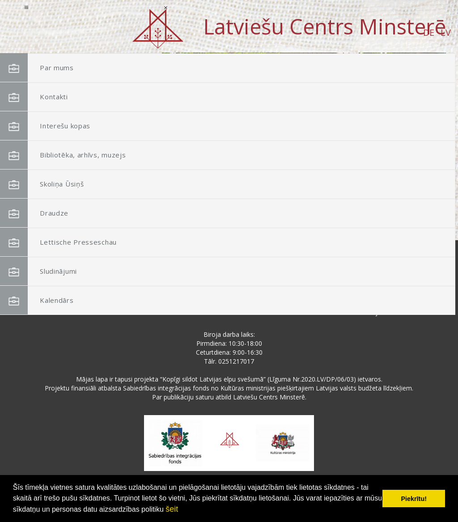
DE (70, 32)
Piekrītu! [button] (414, 498)
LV (87, 32)
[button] (419, 111)
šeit (171, 509)
